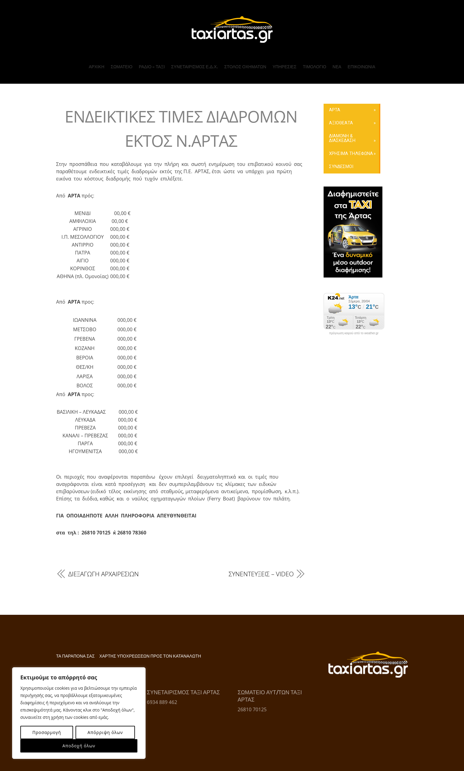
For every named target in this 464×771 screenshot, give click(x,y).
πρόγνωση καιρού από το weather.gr (353, 333)
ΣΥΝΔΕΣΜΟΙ (341, 166)
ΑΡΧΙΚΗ (96, 67)
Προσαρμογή (46, 732)
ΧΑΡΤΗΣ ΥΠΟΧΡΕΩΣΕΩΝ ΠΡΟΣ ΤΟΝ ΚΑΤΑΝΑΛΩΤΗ (150, 656)
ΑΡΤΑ (334, 110)
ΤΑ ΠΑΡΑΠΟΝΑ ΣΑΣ (75, 656)
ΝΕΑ (337, 67)
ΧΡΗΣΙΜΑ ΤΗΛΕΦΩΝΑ (351, 153)
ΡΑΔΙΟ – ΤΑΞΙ (152, 67)
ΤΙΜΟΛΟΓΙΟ (314, 67)
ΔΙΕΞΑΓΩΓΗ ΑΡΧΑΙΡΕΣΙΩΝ (103, 573)
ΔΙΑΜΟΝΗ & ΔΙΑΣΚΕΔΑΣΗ (342, 138)
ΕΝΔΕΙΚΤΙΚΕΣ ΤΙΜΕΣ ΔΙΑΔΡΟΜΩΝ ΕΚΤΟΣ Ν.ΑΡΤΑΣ (181, 128)
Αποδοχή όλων (78, 746)
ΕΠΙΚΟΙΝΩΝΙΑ (361, 67)
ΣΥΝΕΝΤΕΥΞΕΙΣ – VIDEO (261, 573)
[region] (79, 713)
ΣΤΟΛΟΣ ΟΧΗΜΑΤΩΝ (245, 67)
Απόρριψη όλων (105, 732)
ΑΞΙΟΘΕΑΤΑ (341, 123)
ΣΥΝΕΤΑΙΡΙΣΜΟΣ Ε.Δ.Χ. (194, 67)
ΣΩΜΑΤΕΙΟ (122, 67)
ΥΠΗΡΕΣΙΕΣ (285, 67)
